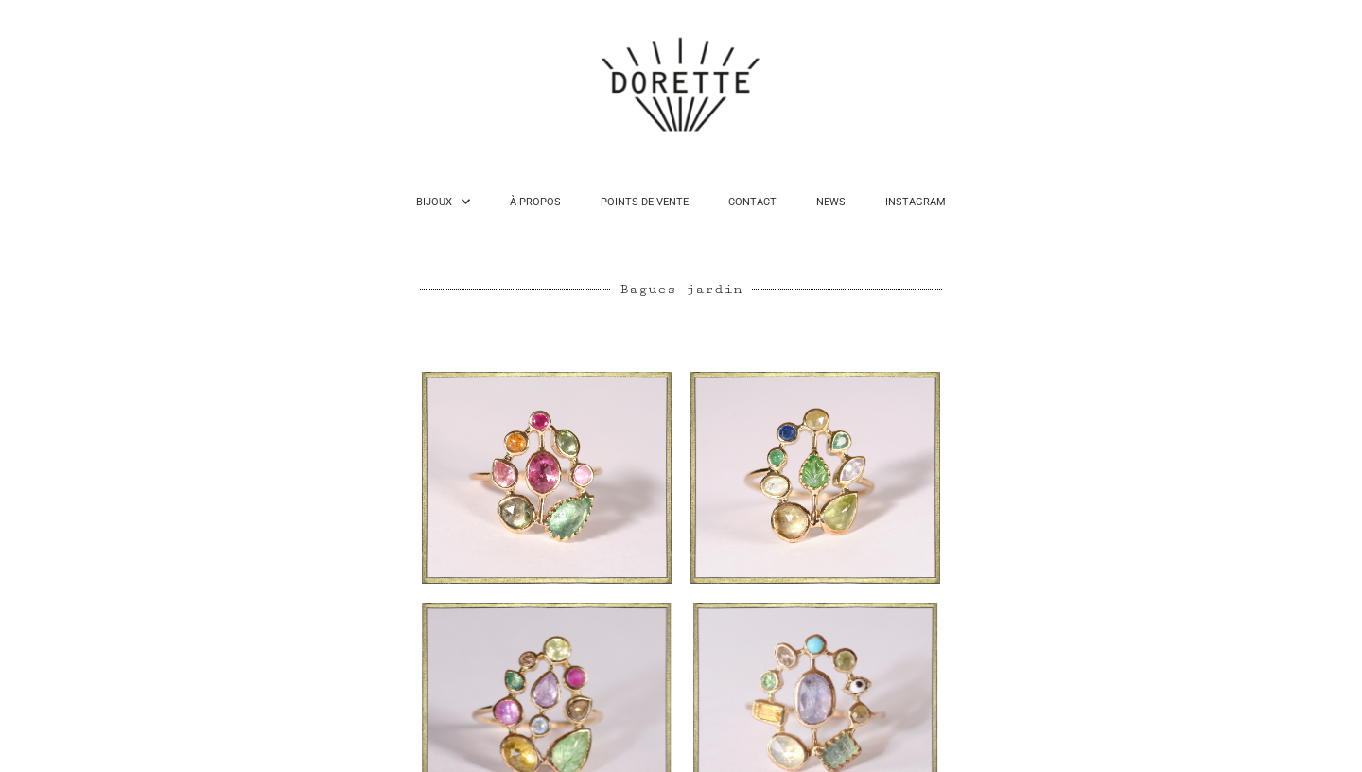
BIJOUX (443, 202)
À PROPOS (535, 202)
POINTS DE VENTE (645, 202)
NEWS (831, 202)
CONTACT (752, 202)
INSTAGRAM (915, 202)
